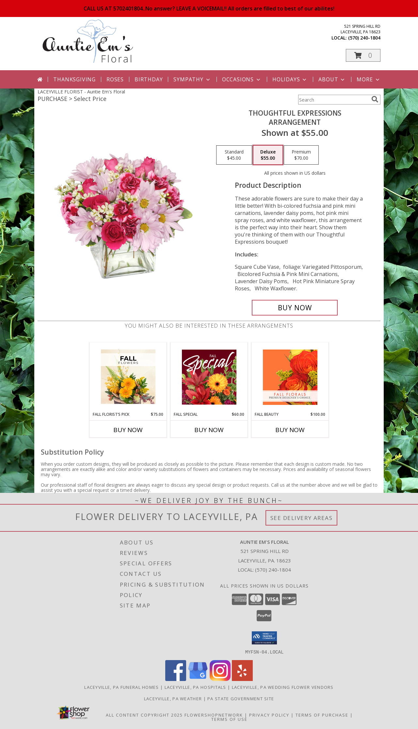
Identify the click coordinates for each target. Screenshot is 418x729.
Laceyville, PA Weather (173, 698)
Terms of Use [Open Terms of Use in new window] (229, 719)
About (332, 79)
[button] (363, 55)
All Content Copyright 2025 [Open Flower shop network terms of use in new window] (144, 715)
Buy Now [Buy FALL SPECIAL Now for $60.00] (209, 430)
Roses (115, 79)
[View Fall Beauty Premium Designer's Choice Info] (290, 377)
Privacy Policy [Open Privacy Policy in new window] (269, 715)
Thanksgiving (74, 79)
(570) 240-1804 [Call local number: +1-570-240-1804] (364, 38)
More (368, 79)
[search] (375, 99)
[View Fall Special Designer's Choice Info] (209, 377)
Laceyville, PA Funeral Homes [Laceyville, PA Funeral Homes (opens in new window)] (121, 687)
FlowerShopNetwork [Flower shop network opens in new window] (214, 715)
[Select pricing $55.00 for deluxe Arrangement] (267, 155)
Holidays (290, 79)
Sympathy (192, 79)
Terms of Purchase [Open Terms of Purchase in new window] (322, 715)
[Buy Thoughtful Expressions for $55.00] (295, 308)
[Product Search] (333, 99)
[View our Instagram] (220, 679)
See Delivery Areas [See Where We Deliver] (301, 518)
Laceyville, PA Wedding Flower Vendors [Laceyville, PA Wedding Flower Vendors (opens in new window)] (283, 687)
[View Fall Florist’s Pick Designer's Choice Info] (128, 377)
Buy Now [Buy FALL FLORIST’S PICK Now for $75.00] (128, 430)
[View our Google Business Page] (197, 679)
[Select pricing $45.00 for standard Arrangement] (234, 155)
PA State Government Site (240, 698)
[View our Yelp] (242, 679)
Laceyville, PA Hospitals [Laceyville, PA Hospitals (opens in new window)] (195, 687)
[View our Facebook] (175, 679)
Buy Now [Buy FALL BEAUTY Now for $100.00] (290, 430)
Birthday (149, 79)
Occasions (242, 79)
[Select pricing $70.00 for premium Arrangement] (301, 155)
